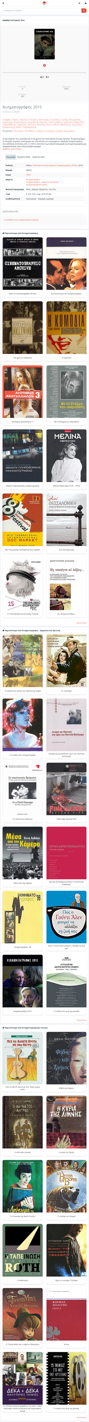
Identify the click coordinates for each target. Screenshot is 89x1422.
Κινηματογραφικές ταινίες (36, 184)
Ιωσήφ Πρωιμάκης (71, 119)
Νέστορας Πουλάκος (49, 119)
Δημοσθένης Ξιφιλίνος (14, 124)
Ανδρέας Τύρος (10, 119)
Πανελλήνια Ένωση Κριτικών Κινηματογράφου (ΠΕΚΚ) (54, 165)
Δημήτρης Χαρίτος (37, 122)
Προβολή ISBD (38, 157)
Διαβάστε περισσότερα (12, 149)
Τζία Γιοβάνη (55, 122)
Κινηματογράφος (33, 179)
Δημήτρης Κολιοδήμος (15, 122)
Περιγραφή (10, 157)
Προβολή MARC (23, 157)
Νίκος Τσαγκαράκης (26, 127)
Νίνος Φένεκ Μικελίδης (59, 124)
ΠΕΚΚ (28, 175)
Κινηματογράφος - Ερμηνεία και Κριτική (42, 182)
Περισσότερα (81, 623)
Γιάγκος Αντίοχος (28, 119)
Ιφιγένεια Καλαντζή (73, 122)
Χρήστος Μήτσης (36, 124)
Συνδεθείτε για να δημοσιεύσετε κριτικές (21, 220)
